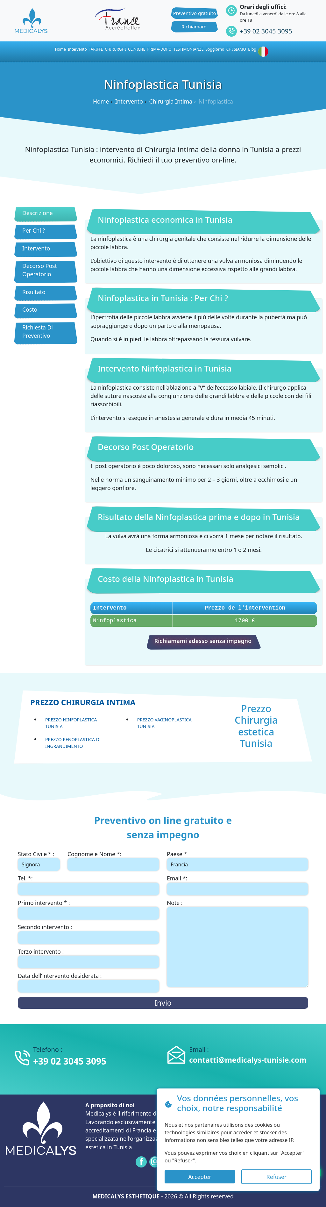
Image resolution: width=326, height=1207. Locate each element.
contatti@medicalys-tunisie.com (248, 1060)
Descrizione (37, 213)
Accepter (199, 1177)
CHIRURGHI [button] (115, 49)
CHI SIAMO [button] (236, 49)
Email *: (177, 878)
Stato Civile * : (36, 854)
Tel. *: (25, 878)
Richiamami (194, 26)
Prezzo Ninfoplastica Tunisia (71, 723)
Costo (29, 309)
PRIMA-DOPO (159, 49)
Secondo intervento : (45, 927)
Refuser (276, 1177)
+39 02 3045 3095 (266, 31)
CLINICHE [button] (136, 49)
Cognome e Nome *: (94, 854)
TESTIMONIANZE (188, 49)
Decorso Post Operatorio (39, 270)
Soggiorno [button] (215, 49)
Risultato (34, 292)
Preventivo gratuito (194, 13)
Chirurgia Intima (170, 101)
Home (101, 101)
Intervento (77, 49)
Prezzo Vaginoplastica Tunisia (164, 723)
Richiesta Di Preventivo (37, 331)
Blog (252, 49)
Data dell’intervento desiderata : (60, 975)
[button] (264, 51)
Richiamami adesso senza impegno (203, 641)
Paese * (177, 854)
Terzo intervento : (41, 951)
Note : (175, 903)
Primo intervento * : (44, 903)
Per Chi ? (33, 230)
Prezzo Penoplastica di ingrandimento (73, 742)
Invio (163, 1003)
